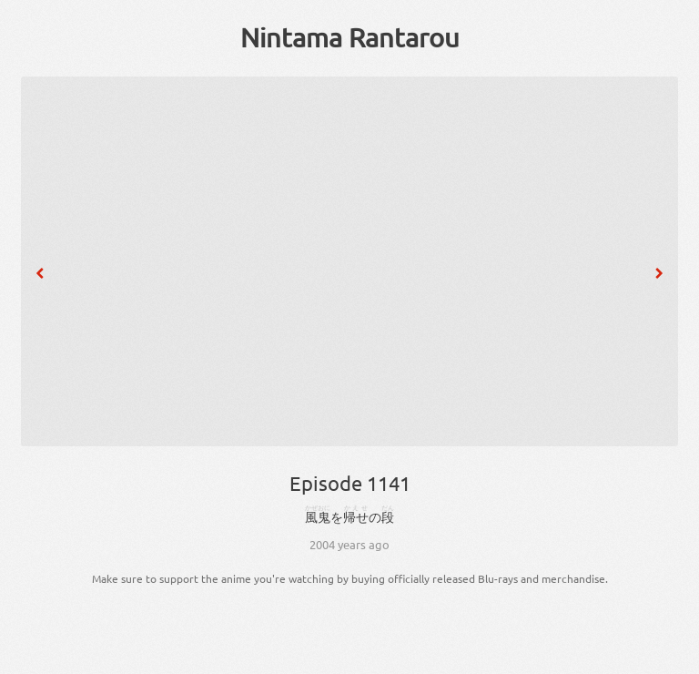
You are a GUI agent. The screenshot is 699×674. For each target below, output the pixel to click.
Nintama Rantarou (350, 37)
